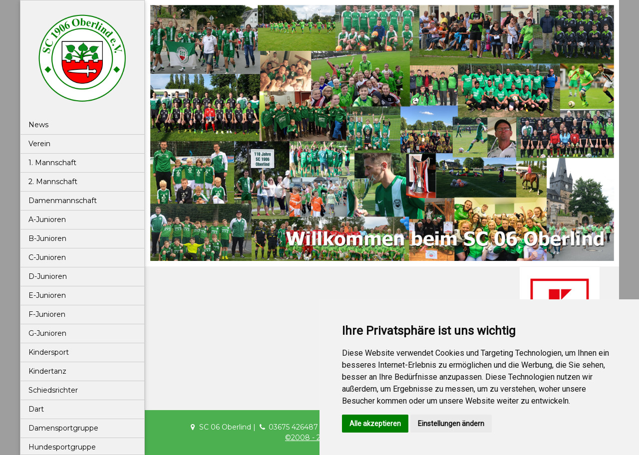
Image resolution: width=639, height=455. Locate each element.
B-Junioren (47, 238)
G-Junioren (47, 333)
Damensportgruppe (63, 428)
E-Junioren (47, 295)
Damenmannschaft (62, 200)
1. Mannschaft (52, 162)
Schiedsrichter (53, 390)
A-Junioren (47, 219)
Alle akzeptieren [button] (375, 424)
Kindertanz (47, 371)
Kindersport (48, 352)
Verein (39, 143)
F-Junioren (46, 314)
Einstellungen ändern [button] (451, 424)
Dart (36, 409)
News (38, 124)
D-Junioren (47, 276)
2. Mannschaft (52, 181)
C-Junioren (47, 257)
